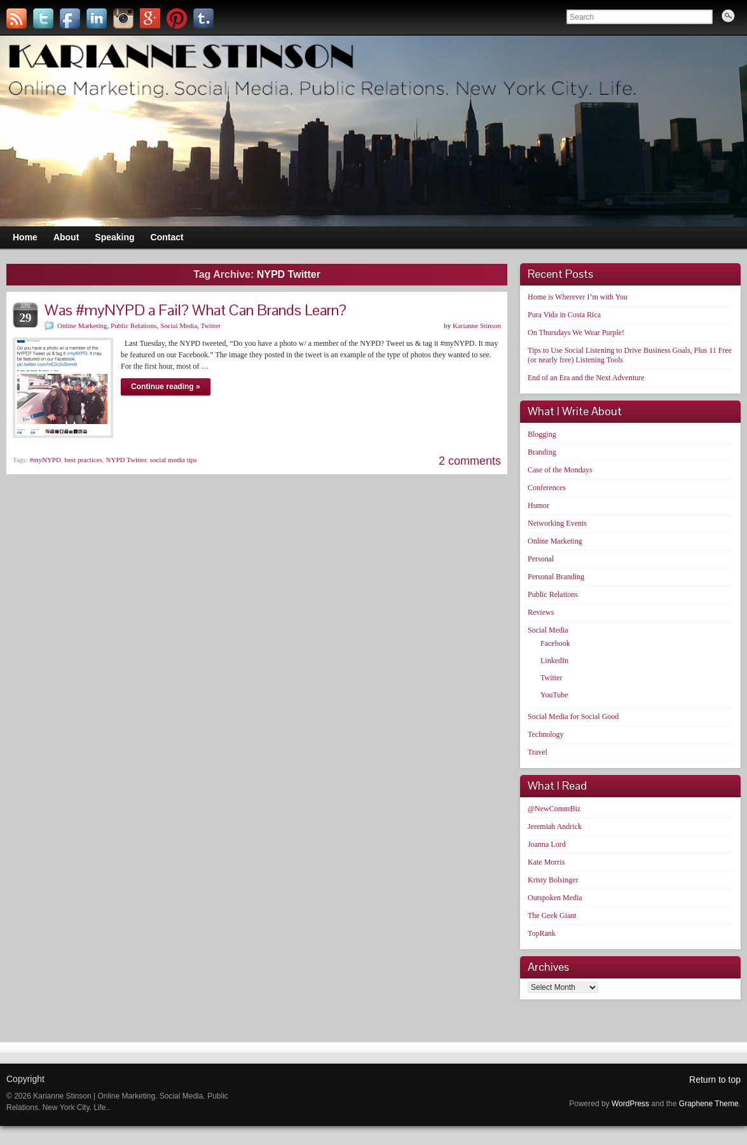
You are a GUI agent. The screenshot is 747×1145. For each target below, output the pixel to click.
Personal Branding (556, 576)
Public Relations (133, 325)
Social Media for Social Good (573, 716)
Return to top (715, 1079)
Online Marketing (82, 325)
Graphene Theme (709, 1103)
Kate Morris (546, 862)
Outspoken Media (555, 897)
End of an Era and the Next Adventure (586, 377)
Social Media (178, 325)
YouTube (554, 694)
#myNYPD (45, 459)
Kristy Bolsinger (553, 879)
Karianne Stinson (477, 325)
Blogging (542, 434)
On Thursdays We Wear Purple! (576, 332)
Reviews (541, 612)
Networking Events (557, 523)
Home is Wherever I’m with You (577, 296)
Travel (537, 752)
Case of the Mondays (560, 469)
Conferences (547, 487)
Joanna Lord (547, 844)
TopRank (542, 933)
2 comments (470, 461)
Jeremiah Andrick (555, 826)
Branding (542, 452)
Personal (541, 558)
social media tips (173, 459)
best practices (83, 459)
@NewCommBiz (554, 808)
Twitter (211, 325)
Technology (545, 734)
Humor (538, 505)
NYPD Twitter (126, 459)
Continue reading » (165, 386)
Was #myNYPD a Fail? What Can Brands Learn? (195, 310)
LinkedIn (554, 660)
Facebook (555, 643)
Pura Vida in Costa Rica (564, 314)
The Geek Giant (552, 915)
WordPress (630, 1103)
